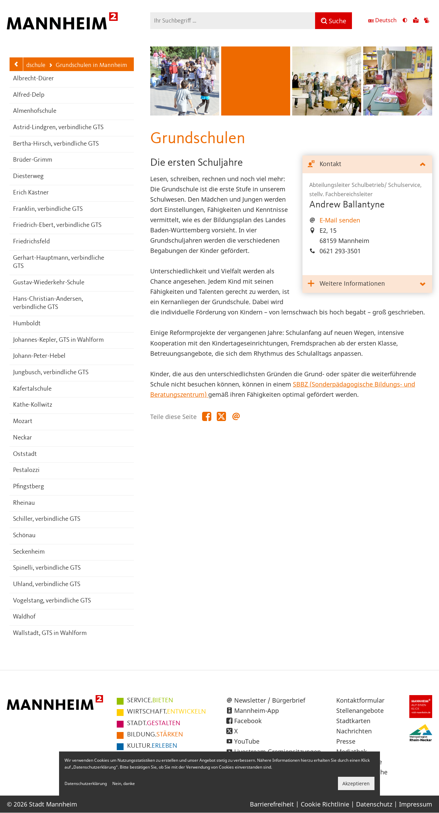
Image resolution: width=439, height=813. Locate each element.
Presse (345, 741)
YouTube (246, 741)
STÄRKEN (155, 734)
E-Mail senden (340, 220)
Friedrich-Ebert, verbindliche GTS (57, 225)
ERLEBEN (152, 746)
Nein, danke (123, 783)
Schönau (24, 535)
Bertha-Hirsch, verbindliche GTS (56, 144)
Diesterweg (28, 176)
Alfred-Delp (28, 95)
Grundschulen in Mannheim (88, 65)
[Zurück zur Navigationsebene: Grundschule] (16, 64)
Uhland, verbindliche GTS (46, 584)
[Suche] (333, 20)
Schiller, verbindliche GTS (46, 519)
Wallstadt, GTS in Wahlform (50, 633)
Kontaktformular (360, 700)
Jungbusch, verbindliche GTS (50, 372)
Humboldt (27, 324)
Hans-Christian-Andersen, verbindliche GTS (48, 303)
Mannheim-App (256, 710)
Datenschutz (374, 804)
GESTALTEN (153, 723)
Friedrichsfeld (31, 242)
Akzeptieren (356, 783)
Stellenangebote (360, 710)
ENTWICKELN (166, 711)
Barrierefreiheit (272, 804)
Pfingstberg (28, 487)
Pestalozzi (26, 470)
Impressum (415, 804)
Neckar (22, 438)
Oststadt (25, 454)
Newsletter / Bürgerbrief (269, 700)
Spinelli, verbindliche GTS (47, 568)
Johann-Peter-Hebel (39, 356)
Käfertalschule (32, 389)
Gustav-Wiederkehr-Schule (48, 283)
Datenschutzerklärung (86, 783)
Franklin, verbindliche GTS (48, 209)
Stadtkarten (353, 721)
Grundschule (26, 65)
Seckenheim (29, 552)
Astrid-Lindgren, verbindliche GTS (58, 127)
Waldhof (24, 617)
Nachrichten (354, 731)
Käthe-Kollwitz (32, 405)
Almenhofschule (34, 111)
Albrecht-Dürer (33, 79)
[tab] (367, 164)
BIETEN (150, 700)
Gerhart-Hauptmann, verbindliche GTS (58, 262)
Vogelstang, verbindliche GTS (52, 601)
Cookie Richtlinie (325, 804)
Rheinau (24, 503)
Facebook (248, 721)
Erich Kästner (31, 193)
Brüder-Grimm (32, 160)
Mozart (22, 421)
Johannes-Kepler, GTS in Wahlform (58, 340)
